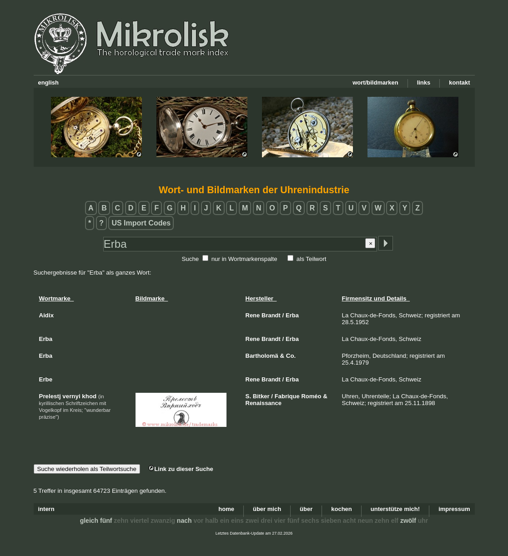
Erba (292, 315)
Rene (253, 315)
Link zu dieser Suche (180, 469)
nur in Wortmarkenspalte (244, 258)
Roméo (311, 396)
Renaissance (264, 403)
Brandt (271, 315)
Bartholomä (262, 355)
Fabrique (287, 396)
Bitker (261, 396)
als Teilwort (312, 258)
